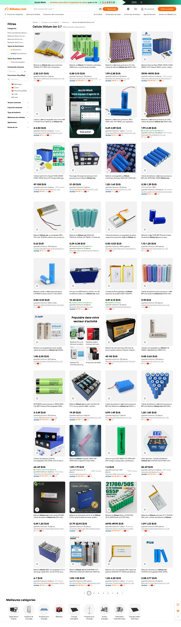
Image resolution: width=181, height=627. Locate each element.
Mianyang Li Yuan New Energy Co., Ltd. (155, 583)
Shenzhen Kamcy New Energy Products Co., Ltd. (85, 250)
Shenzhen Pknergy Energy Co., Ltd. (118, 189)
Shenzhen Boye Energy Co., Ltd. (81, 307)
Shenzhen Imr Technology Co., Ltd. (46, 474)
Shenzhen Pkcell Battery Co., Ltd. (117, 78)
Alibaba (35, 22)
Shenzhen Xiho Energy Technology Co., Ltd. (85, 417)
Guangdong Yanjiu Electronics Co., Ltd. (155, 529)
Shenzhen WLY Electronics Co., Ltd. (118, 417)
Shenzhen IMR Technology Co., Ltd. (118, 474)
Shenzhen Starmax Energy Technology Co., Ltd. (157, 78)
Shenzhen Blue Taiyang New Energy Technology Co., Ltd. (49, 529)
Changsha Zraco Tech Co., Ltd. (152, 361)
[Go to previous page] (84, 593)
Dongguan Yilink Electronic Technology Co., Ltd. (121, 249)
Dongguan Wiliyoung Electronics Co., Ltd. (120, 133)
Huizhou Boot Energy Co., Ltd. (80, 474)
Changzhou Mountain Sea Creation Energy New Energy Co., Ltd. (85, 529)
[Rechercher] (110, 9)
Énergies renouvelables (50, 22)
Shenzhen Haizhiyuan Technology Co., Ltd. (49, 78)
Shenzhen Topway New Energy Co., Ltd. (119, 583)
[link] (178, 605)
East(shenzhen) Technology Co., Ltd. (154, 249)
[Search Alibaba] (65, 9)
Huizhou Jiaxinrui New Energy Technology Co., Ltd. (157, 192)
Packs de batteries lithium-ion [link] (83, 22)
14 (117, 593)
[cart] (136, 9)
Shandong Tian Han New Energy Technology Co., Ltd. (121, 361)
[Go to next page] (122, 593)
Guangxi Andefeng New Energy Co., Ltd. (48, 361)
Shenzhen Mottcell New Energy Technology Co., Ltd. (49, 305)
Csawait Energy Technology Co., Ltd (47, 189)
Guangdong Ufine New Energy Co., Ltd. (48, 133)
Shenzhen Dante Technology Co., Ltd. (155, 417)
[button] (100, 9)
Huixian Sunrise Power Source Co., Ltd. (155, 305)
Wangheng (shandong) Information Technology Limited (49, 583)
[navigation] (18, 308)
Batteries (65, 22)
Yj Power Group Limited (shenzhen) (118, 307)
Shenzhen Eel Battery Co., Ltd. (152, 472)
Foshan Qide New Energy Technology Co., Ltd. (49, 249)
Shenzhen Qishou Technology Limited (119, 529)
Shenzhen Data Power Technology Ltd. (83, 78)
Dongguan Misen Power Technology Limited (85, 583)
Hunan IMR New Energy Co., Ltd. (45, 417)
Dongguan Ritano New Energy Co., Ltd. (83, 189)
